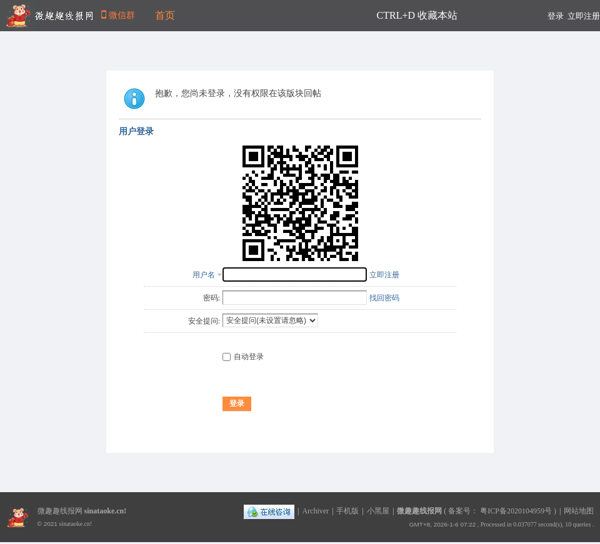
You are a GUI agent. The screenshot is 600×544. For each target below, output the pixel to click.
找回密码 (384, 298)
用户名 (203, 274)
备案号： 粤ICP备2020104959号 (500, 511)
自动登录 (243, 356)
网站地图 (579, 511)
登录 (556, 16)
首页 (165, 15)
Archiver (315, 511)
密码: (211, 298)
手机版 (347, 511)
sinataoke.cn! (105, 511)
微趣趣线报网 (419, 511)
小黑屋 (378, 511)
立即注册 (584, 16)
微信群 (117, 15)
